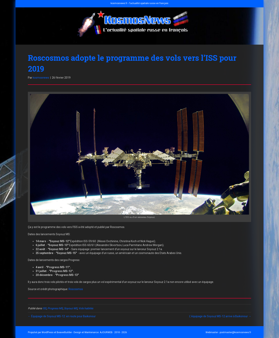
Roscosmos (76, 289)
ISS (44, 308)
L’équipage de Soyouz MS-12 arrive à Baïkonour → (220, 316)
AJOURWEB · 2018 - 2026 (113, 332)
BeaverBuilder (64, 332)
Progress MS (55, 308)
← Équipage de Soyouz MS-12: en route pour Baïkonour (62, 316)
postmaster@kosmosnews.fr (235, 332)
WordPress (47, 332)
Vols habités (85, 308)
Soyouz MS (70, 308)
